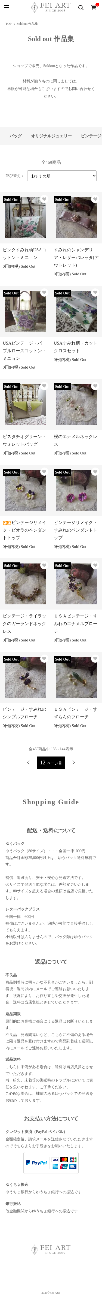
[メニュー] (6, 7)
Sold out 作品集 (27, 24)
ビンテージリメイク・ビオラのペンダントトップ (24, 530)
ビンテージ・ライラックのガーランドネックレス (24, 624)
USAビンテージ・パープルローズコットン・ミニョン (24, 351)
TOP (8, 24)
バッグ (16, 136)
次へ (73, 762)
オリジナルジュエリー (51, 136)
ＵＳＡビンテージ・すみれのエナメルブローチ (75, 624)
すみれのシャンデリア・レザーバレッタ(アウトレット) (76, 257)
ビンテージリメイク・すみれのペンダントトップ (75, 530)
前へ (28, 762)
